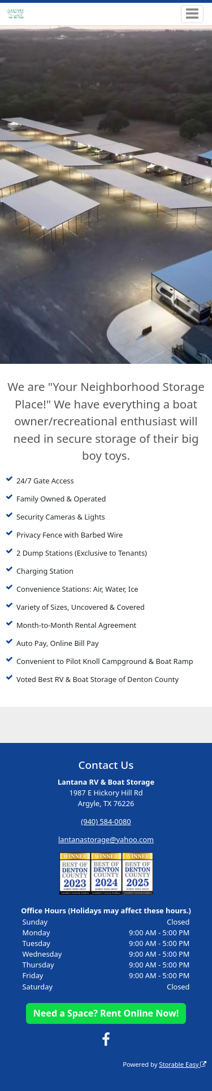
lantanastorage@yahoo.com (106, 839)
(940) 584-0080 (106, 821)
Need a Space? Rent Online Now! (106, 1013)
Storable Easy (182, 1064)
